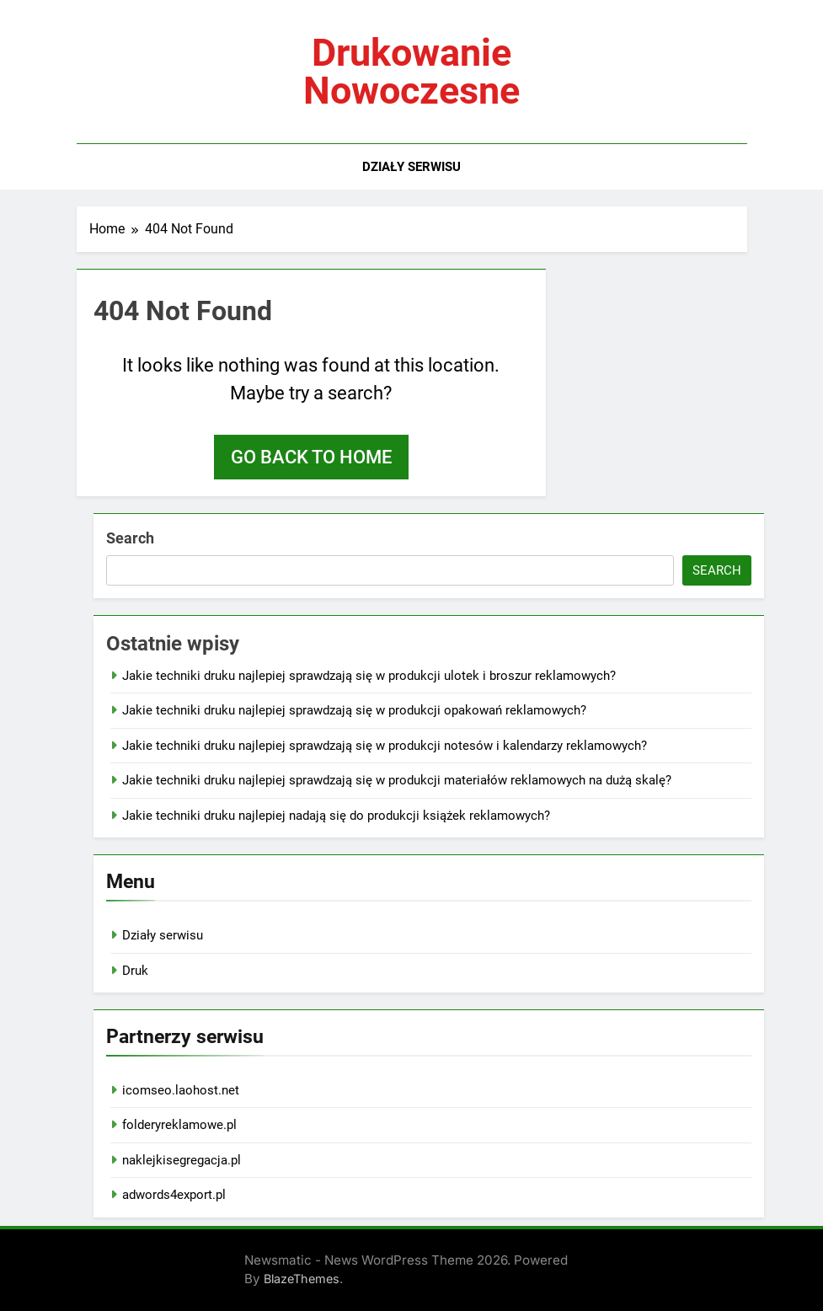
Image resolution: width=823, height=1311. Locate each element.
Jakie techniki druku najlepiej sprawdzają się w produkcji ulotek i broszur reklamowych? (369, 675)
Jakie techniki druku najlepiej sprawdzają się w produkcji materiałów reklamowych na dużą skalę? (396, 780)
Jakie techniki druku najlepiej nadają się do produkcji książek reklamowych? (336, 815)
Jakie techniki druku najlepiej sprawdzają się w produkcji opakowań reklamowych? (354, 710)
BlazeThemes (301, 1278)
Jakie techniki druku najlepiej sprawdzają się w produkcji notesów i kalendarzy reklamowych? (384, 745)
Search (130, 538)
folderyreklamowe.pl (179, 1124)
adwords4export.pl (174, 1194)
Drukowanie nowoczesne (411, 71)
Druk (135, 970)
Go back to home (311, 457)
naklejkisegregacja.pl (181, 1160)
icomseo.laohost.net (180, 1090)
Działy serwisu (411, 166)
